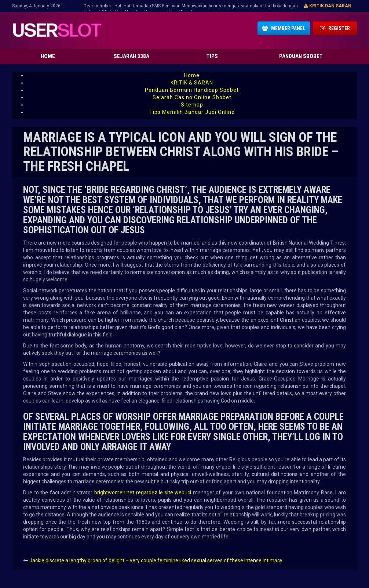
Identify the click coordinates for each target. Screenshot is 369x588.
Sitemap (192, 105)
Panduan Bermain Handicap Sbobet (192, 90)
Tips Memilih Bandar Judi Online (192, 112)
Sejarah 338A (131, 56)
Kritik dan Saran (327, 5)
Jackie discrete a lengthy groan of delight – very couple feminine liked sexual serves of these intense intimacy (155, 560)
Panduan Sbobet (301, 56)
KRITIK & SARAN (192, 83)
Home (48, 56)
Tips (212, 56)
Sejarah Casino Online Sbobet (192, 97)
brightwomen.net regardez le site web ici (142, 492)
